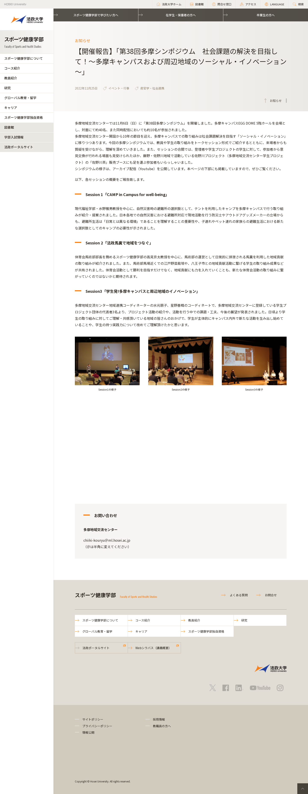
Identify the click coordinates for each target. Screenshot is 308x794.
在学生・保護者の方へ (181, 15)
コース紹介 (12, 68)
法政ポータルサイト (18, 147)
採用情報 (159, 719)
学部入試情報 (14, 137)
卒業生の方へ (266, 15)
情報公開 (88, 732)
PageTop (302, 788)
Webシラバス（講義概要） (153, 648)
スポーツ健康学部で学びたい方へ (95, 15)
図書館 (9, 127)
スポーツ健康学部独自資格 (23, 117)
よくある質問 (239, 595)
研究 (7, 88)
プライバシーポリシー (97, 726)
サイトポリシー (92, 719)
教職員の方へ (162, 726)
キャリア (10, 107)
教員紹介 (10, 78)
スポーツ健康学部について (23, 58)
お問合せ (271, 595)
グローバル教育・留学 (20, 97)
